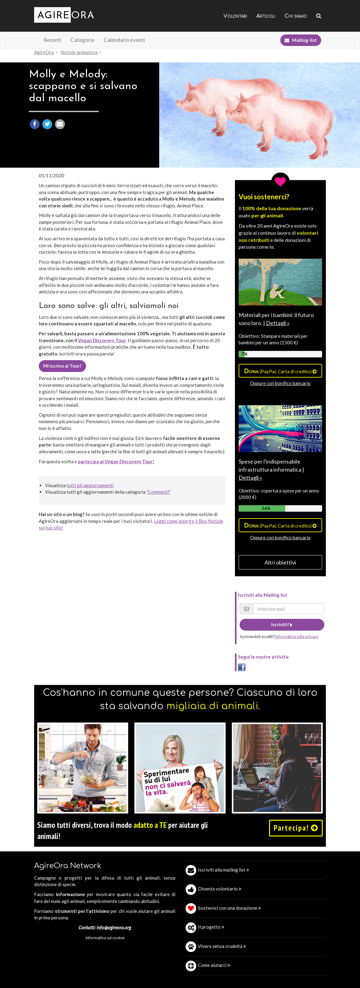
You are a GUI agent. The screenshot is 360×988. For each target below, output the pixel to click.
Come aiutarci (214, 965)
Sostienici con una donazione (229, 908)
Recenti (52, 40)
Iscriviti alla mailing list (223, 869)
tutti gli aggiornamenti (90, 485)
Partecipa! (296, 828)
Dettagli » (278, 323)
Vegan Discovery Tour (102, 340)
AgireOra (44, 52)
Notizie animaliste (79, 52)
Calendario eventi (124, 40)
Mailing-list (301, 40)
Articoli (265, 16)
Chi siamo (296, 16)
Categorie (82, 40)
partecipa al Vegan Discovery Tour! (116, 461)
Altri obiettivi (280, 562)
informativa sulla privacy (296, 636)
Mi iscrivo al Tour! (62, 366)
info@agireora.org (114, 927)
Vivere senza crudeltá (222, 946)
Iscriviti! (281, 624)
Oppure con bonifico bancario (280, 383)
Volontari (235, 16)
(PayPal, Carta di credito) (280, 370)
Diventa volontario (219, 888)
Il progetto (211, 927)
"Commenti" (158, 492)
